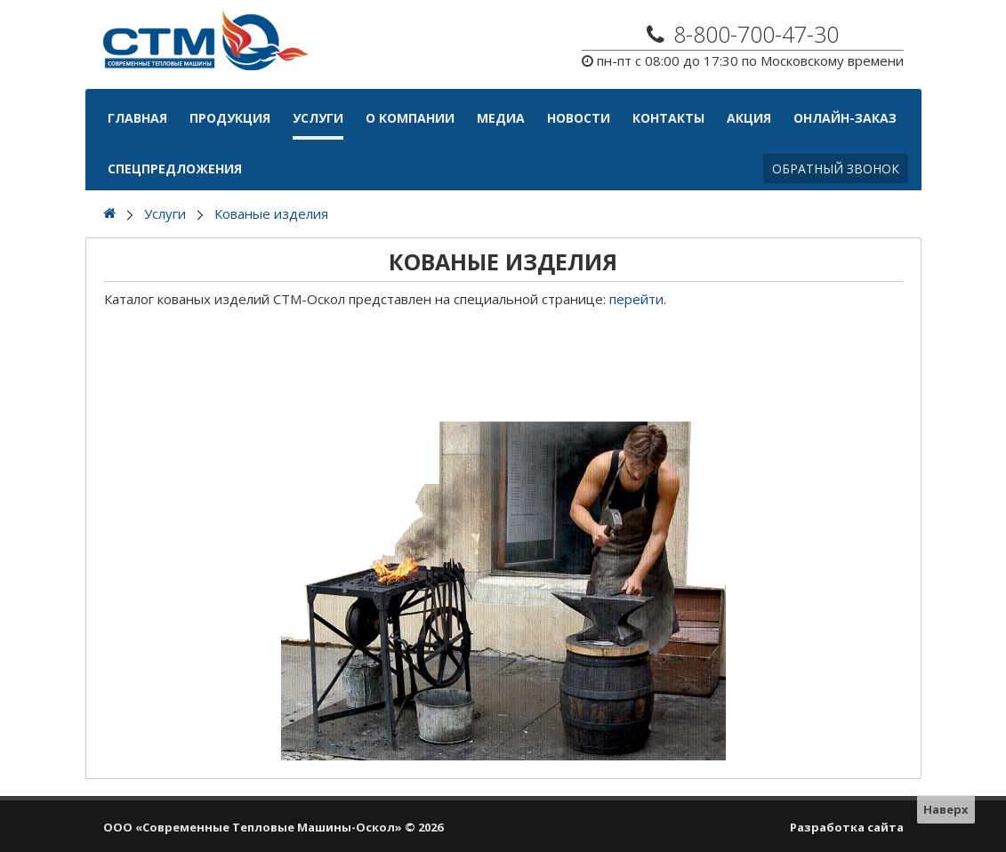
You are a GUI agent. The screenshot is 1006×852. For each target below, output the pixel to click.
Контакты (668, 117)
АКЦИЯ (749, 117)
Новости (578, 117)
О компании (410, 117)
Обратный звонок (835, 168)
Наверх (946, 809)
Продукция (229, 117)
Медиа (501, 117)
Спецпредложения (175, 168)
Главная (137, 117)
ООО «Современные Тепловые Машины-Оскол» (252, 827)
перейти (636, 299)
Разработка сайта (847, 827)
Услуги (318, 117)
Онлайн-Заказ (845, 117)
